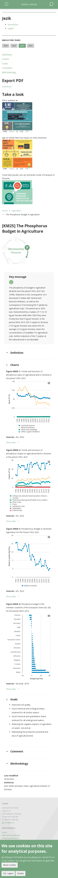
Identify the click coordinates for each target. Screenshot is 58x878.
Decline (20, 873)
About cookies (9, 865)
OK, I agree (8, 873)
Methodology (9, 72)
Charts (5, 59)
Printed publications (10, 838)
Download (6, 86)
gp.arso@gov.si (8, 822)
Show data (11, 442)
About (4, 832)
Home (5, 210)
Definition (7, 54)
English (11, 28)
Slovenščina (13, 24)
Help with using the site (11, 835)
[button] (29, 117)
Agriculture (16, 210)
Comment (7, 67)
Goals (5, 63)
